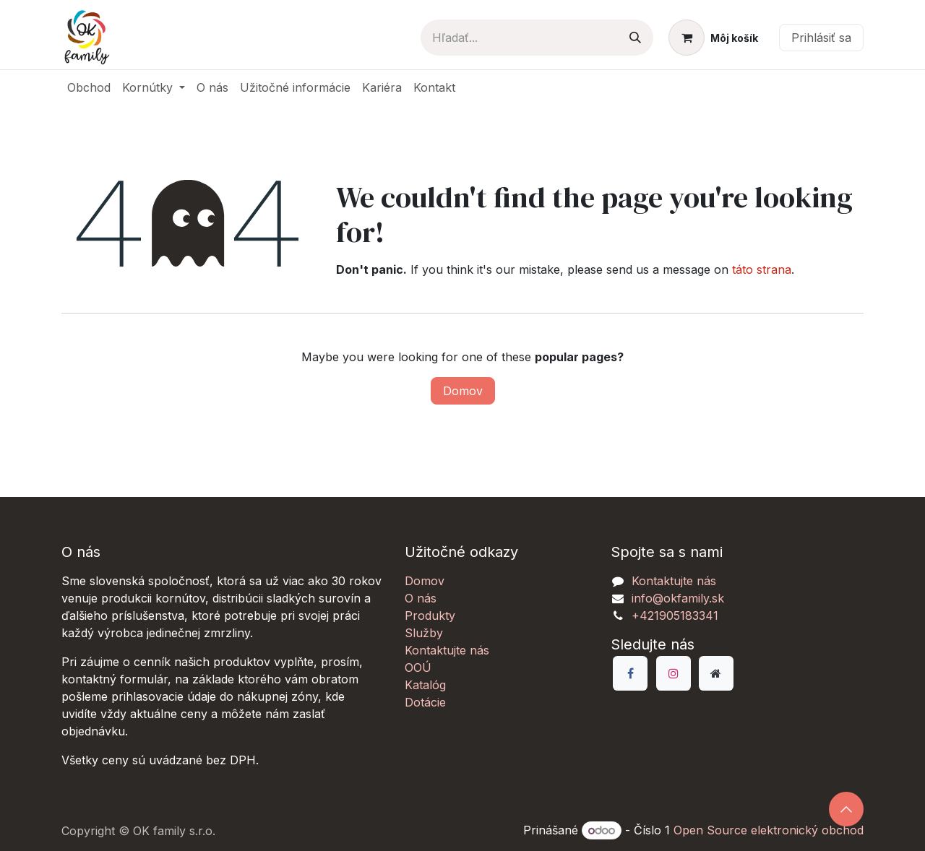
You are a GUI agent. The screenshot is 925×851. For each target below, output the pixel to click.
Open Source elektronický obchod (769, 830)
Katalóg (425, 685)
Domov (463, 391)
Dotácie (425, 702)
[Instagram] (673, 673)
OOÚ (418, 667)
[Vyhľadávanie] (635, 38)
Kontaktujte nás (447, 650)
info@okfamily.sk (678, 598)
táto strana (761, 269)
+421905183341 (675, 615)
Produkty (430, 615)
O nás (420, 598)
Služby (424, 633)
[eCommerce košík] (713, 37)
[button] (846, 809)
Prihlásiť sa (821, 37)
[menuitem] (88, 87)
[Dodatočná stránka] (716, 673)
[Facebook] (630, 673)
